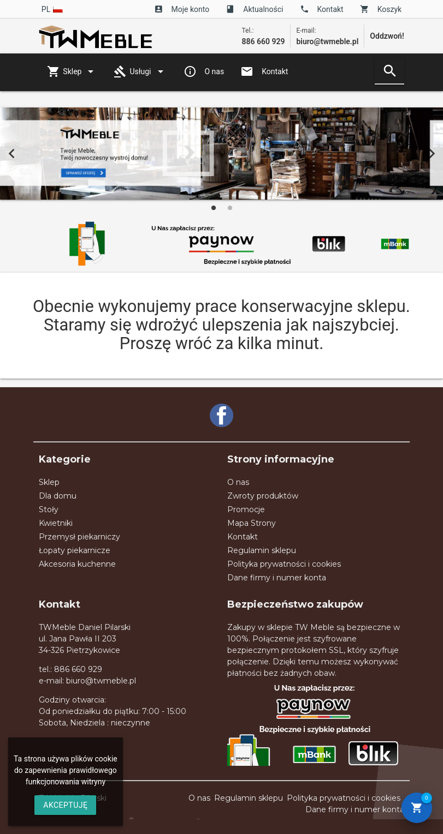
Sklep (72, 71)
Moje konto (182, 9)
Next (431, 153)
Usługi (140, 71)
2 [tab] (230, 207)
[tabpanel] (221, 153)
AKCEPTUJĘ (65, 805)
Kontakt (322, 9)
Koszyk (380, 9)
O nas (204, 71)
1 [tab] (213, 207)
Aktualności (254, 9)
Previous (11, 153)
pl (52, 9)
